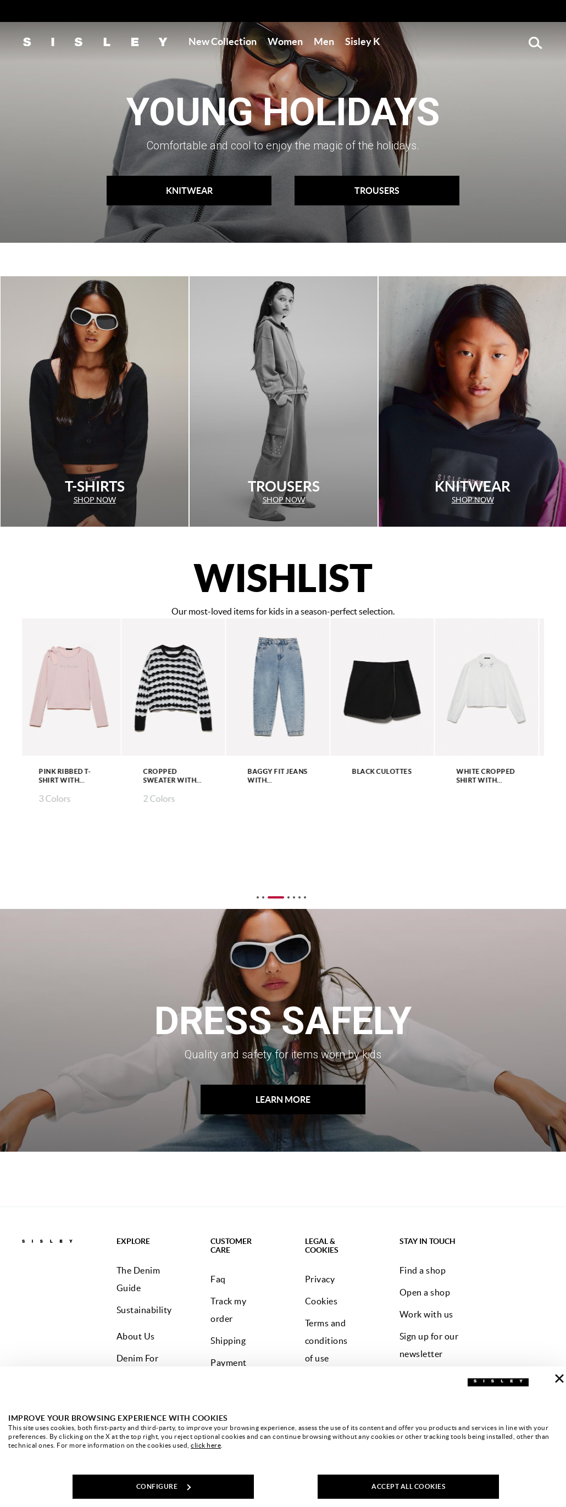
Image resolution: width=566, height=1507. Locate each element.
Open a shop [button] (425, 1292)
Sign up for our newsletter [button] (429, 1345)
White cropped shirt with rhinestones (491, 776)
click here (206, 1445)
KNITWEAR (189, 191)
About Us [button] (135, 1336)
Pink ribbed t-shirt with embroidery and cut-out (70, 776)
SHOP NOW (95, 499)
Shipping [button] (228, 1341)
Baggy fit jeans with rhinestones (283, 776)
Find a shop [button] (422, 1270)
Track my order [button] (228, 1310)
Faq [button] (218, 1279)
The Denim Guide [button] (138, 1279)
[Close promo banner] (560, 11)
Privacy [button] (320, 1279)
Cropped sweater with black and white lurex (175, 776)
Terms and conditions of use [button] (326, 1340)
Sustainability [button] (144, 1310)
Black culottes (387, 771)
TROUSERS (376, 191)
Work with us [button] (426, 1314)
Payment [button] (228, 1363)
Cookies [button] (321, 1301)
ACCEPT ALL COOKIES (408, 1486)
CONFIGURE (163, 1486)
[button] (222, 42)
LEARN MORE (283, 1099)
